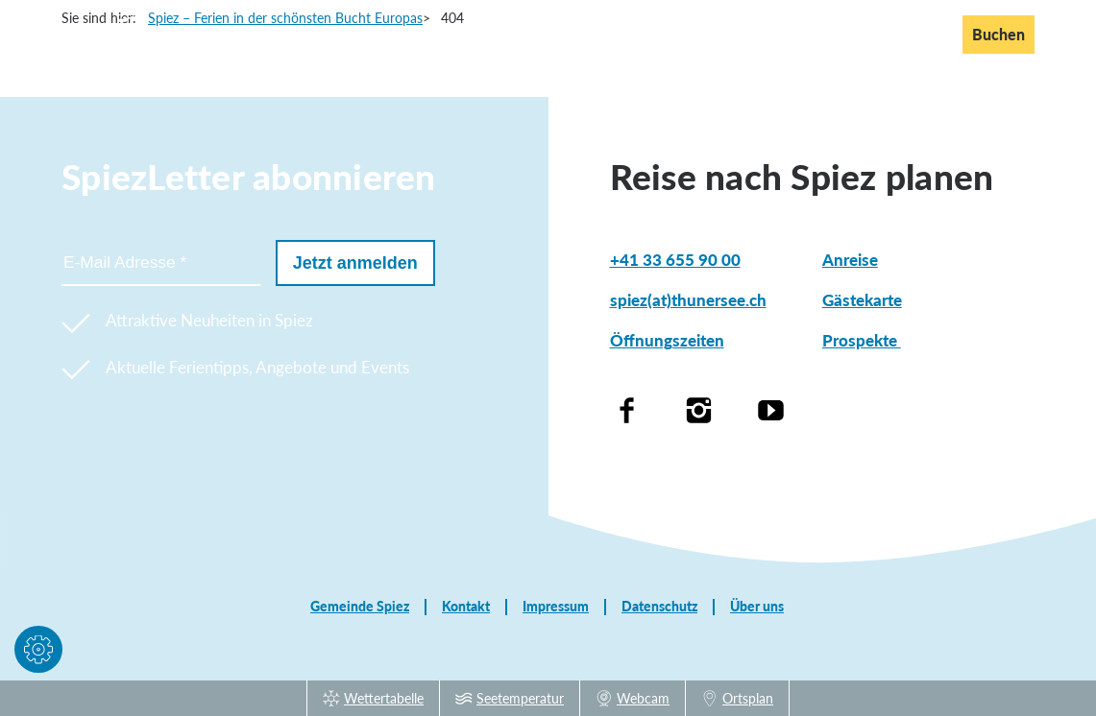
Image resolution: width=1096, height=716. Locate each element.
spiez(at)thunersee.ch (688, 300)
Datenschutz (659, 606)
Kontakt (466, 606)
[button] (38, 653)
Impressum (556, 606)
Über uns (757, 606)
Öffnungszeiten (667, 340)
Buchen (998, 34)
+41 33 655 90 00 (675, 260)
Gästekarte (862, 300)
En (885, 33)
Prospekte (861, 340)
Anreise (850, 260)
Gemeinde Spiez (359, 606)
